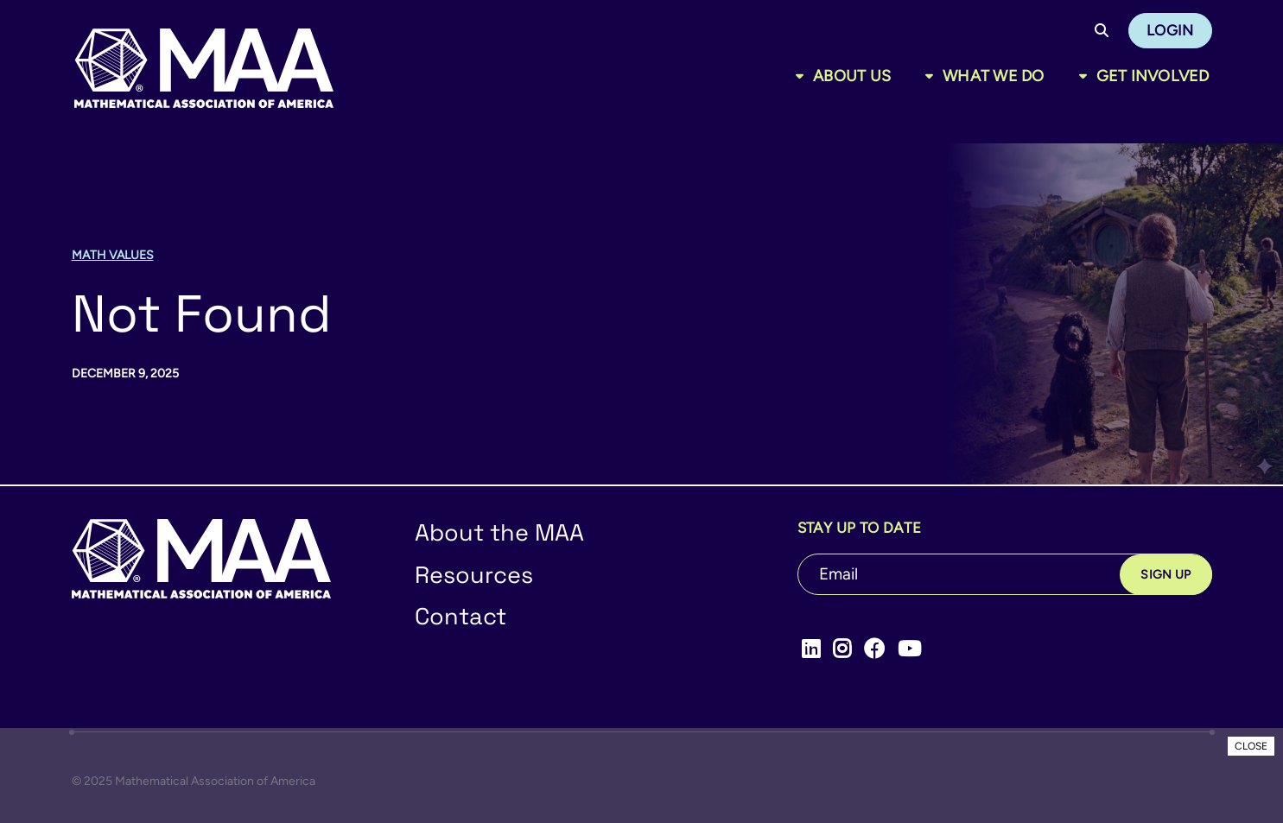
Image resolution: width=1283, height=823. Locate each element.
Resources (474, 575)
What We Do (994, 75)
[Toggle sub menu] (803, 76)
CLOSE (1251, 746)
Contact (460, 616)
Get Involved (1153, 75)
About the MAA (499, 532)
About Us (852, 75)
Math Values (113, 255)
